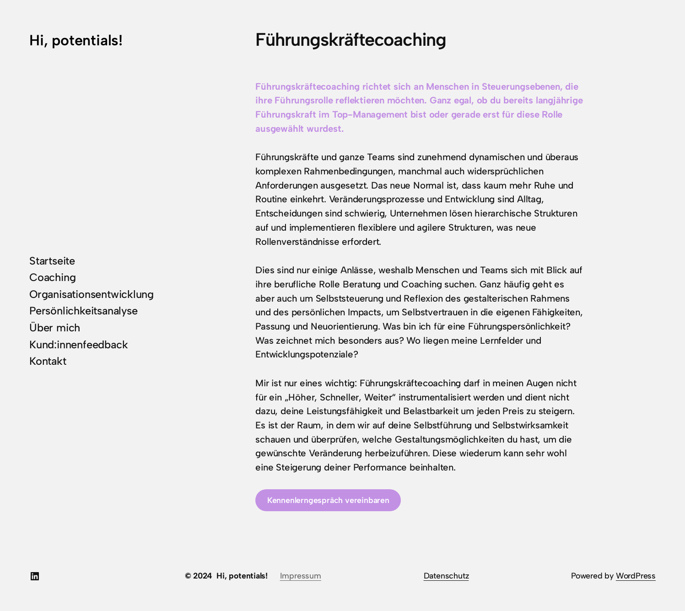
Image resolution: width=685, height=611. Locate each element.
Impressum (300, 575)
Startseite (52, 260)
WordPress (636, 575)
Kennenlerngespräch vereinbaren (328, 500)
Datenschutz (446, 575)
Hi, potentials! (76, 40)
